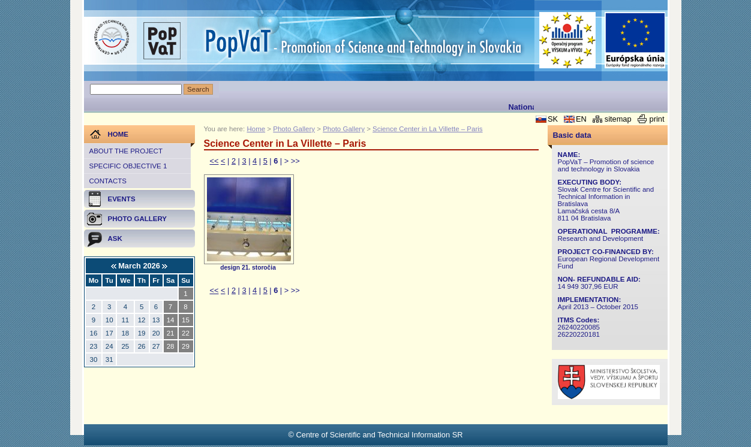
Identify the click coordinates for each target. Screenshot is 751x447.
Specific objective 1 (128, 166)
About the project (126, 151)
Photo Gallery (294, 128)
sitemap (618, 118)
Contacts (108, 181)
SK (553, 118)
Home (256, 128)
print (657, 118)
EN (581, 118)
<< (214, 160)
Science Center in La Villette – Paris (428, 128)
